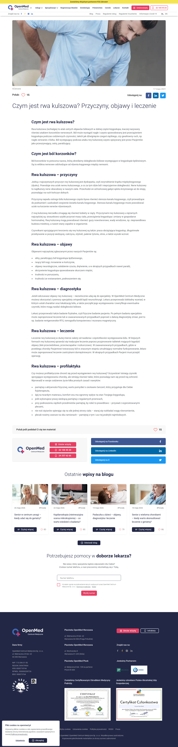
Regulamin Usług (109, 14)
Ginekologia (85, 8)
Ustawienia (20, 740)
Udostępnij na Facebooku (128, 441)
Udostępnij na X (128, 460)
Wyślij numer (89, 593)
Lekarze (116, 8)
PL (162, 14)
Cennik (108, 8)
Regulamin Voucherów (128, 14)
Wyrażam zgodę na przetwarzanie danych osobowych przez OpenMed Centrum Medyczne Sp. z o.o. (89, 586)
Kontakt (125, 8)
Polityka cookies (64, 729)
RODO (94, 587)
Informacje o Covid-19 (148, 14)
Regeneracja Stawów (68, 8)
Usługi (37, 8)
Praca (98, 14)
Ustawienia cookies (80, 729)
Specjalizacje (50, 8)
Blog (91, 14)
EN (166, 14)
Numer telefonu (67, 578)
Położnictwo (97, 8)
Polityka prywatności (83, 587)
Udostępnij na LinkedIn (128, 451)
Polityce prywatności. (19, 734)
